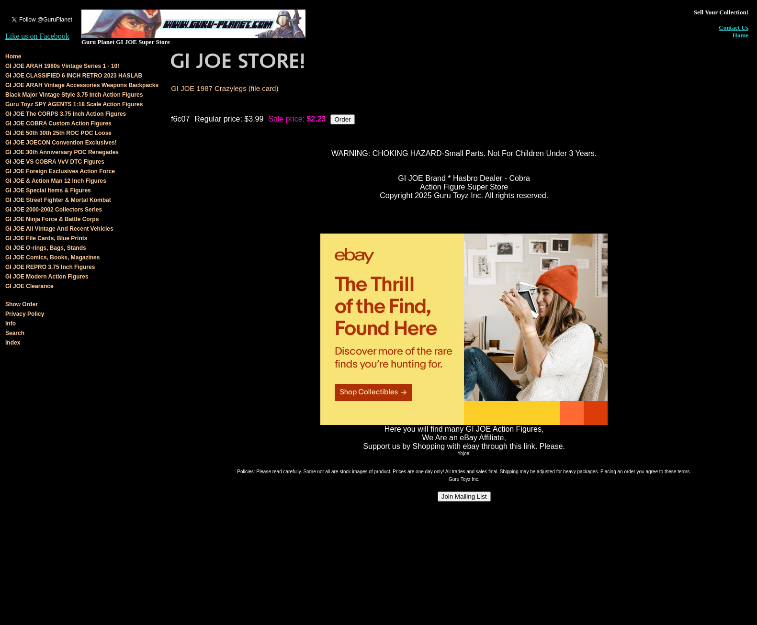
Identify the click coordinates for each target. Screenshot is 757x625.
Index (12, 342)
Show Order (21, 304)
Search (14, 333)
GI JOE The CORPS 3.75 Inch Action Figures (65, 114)
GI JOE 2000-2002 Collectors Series (53, 209)
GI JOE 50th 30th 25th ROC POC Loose (58, 133)
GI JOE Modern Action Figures (47, 276)
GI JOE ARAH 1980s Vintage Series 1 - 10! (62, 66)
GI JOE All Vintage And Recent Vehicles (59, 228)
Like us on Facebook (37, 36)
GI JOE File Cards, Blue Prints (46, 238)
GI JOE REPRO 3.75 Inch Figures (50, 267)
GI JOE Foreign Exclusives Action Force (60, 171)
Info (10, 323)
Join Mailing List (464, 496)
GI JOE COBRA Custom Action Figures (58, 123)
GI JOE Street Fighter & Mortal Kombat (58, 200)
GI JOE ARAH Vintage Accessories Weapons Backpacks (81, 85)
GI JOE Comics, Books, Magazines (52, 257)
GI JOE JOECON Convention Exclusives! (61, 142)
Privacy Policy (24, 314)
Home (740, 35)
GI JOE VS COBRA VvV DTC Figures (54, 161)
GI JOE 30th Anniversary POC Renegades (62, 152)
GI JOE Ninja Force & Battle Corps (52, 219)
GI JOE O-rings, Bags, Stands (45, 248)
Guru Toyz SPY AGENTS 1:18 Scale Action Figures (74, 104)
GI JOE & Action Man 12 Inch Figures (55, 181)
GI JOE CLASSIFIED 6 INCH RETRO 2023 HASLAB (73, 75)
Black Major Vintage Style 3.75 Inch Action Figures (74, 94)
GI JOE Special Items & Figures (48, 190)
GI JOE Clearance (29, 286)
